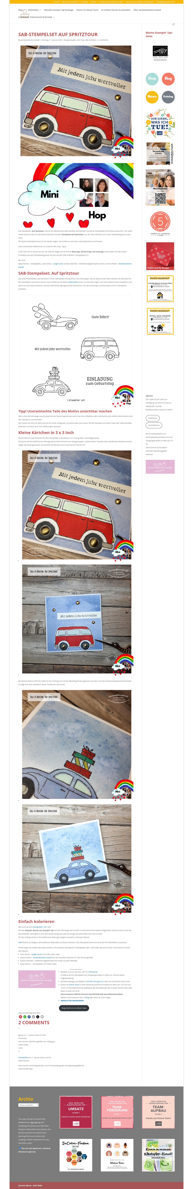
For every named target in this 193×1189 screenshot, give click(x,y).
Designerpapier (70, 40)
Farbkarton (152, 418)
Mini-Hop (80, 40)
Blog (20, 10)
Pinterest (93, 2)
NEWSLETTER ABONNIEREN (72, 1000)
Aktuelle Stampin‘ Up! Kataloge (58, 10)
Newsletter (33, 10)
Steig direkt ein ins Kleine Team (74, 1008)
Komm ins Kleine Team (87, 10)
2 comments (103, 40)
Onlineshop (92, 972)
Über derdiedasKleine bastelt (147, 10)
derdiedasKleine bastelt (30, 40)
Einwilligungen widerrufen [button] (165, 2)
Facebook (84, 2)
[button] (20, 1016)
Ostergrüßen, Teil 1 (40, 927)
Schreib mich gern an (95, 981)
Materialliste (73, 282)
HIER (20, 942)
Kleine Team (74, 984)
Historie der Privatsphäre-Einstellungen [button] (140, 2)
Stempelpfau (23, 1057)
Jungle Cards (58, 264)
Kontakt (57, 2)
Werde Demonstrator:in (70, 2)
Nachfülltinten (154, 425)
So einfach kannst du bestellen (115, 10)
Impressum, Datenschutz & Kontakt (35, 17)
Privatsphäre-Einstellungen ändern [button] (111, 2)
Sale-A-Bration (91, 40)
